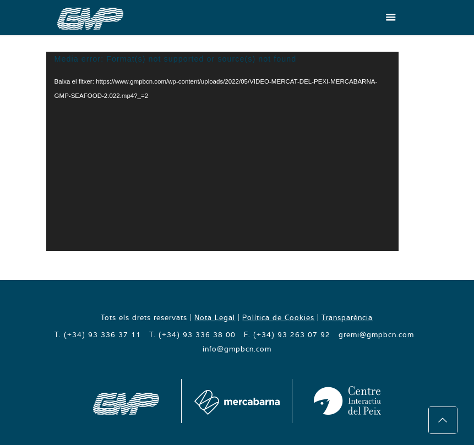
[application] (222, 151)
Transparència (347, 317)
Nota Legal (214, 317)
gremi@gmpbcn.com (376, 334)
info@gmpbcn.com (237, 348)
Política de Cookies (278, 317)
